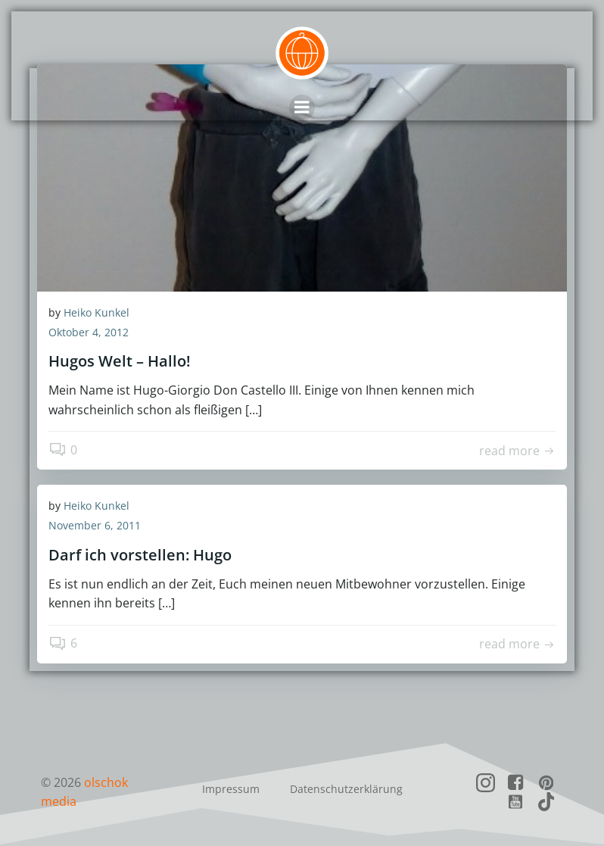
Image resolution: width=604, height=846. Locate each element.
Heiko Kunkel (96, 312)
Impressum (231, 789)
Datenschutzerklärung (346, 789)
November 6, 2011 (94, 525)
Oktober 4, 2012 (88, 332)
